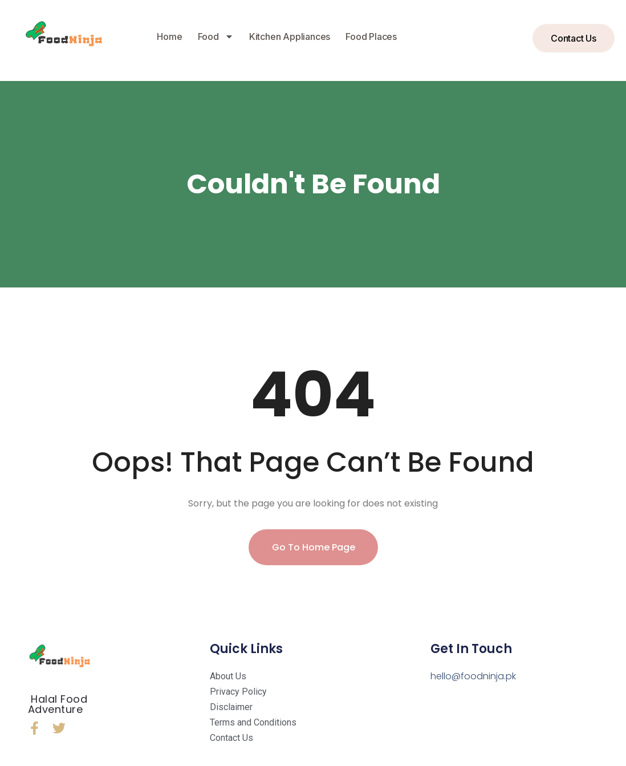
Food (216, 36)
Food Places (371, 36)
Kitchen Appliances (289, 36)
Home (169, 36)
